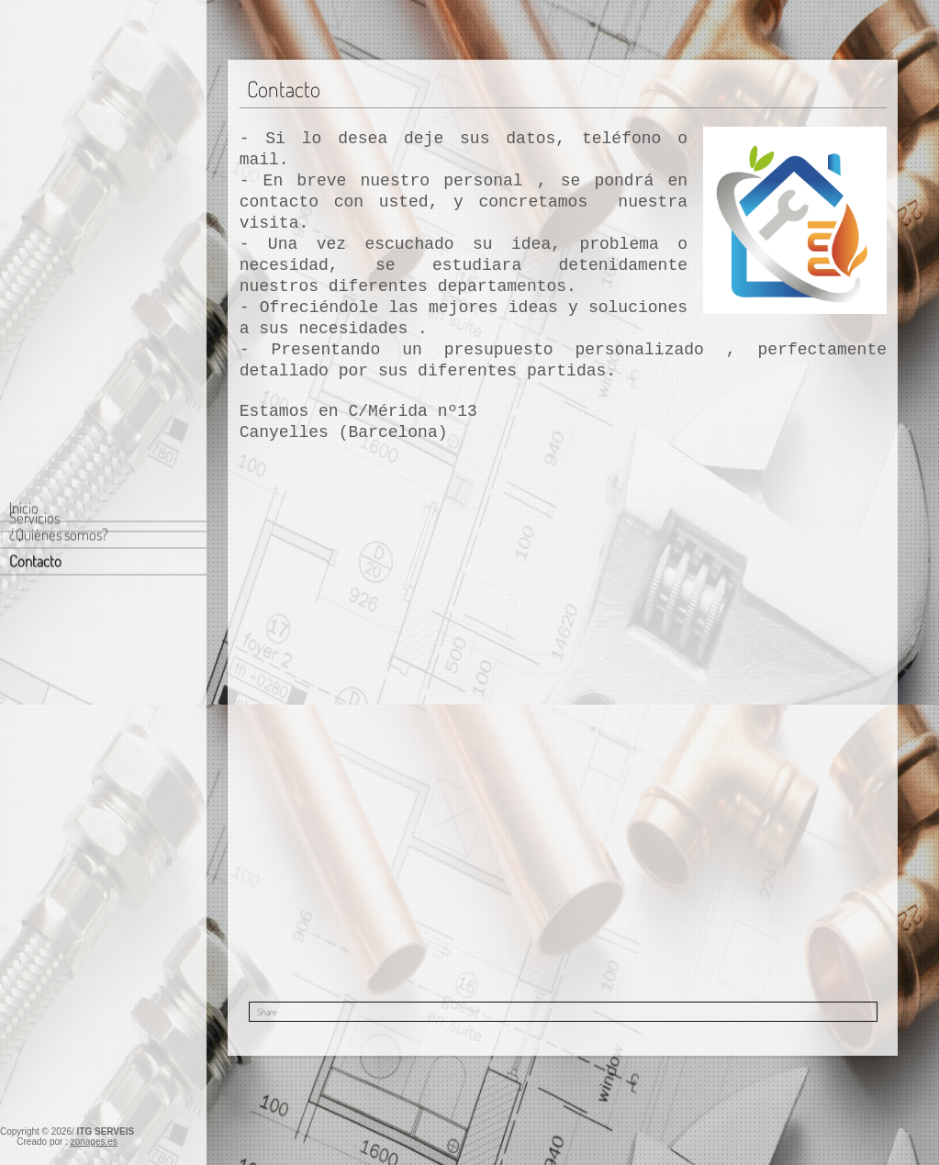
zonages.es (94, 1142)
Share (266, 1011)
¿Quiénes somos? (58, 140)
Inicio (24, 113)
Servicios (34, 202)
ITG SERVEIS (106, 1131)
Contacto (35, 166)
